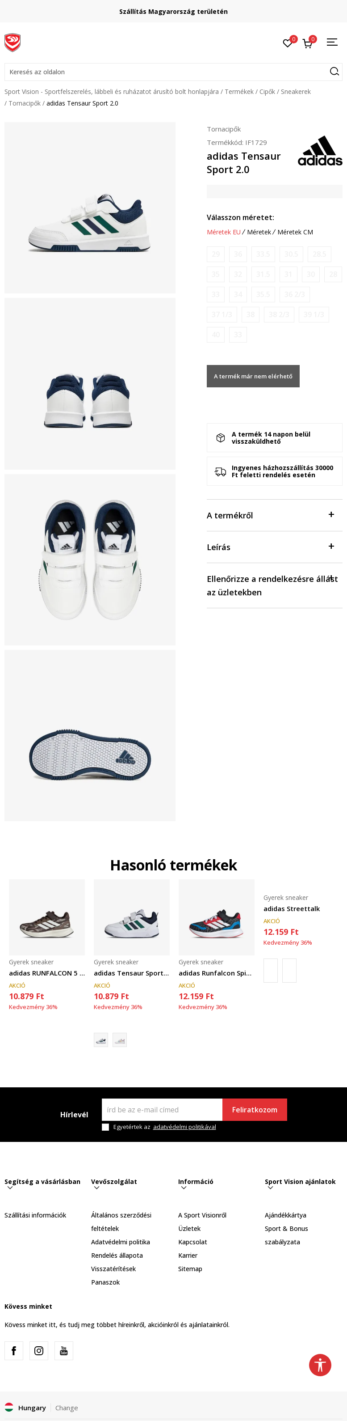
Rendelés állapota (117, 1255)
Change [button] (66, 1407)
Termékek (239, 91)
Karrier (187, 1255)
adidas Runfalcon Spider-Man (217, 972)
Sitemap (190, 1268)
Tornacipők (24, 103)
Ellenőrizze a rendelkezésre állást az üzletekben (272, 585)
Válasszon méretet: (240, 217)
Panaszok (105, 1282)
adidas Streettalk (291, 908)
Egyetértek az (164, 1127)
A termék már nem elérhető (253, 376)
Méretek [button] (259, 232)
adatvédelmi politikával (184, 1127)
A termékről (270, 515)
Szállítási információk (35, 1215)
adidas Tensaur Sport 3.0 (132, 972)
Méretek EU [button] (224, 232)
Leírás (270, 546)
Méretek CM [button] (295, 232)
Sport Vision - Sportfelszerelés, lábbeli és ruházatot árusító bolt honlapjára (111, 91)
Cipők (267, 91)
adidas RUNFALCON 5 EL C (47, 972)
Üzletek (189, 1228)
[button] (173, 72)
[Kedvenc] (287, 42)
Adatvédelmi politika (120, 1242)
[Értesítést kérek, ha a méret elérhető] (216, 254)
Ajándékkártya (285, 1215)
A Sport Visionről (202, 1215)
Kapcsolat (192, 1242)
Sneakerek (296, 91)
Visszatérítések (113, 1268)
